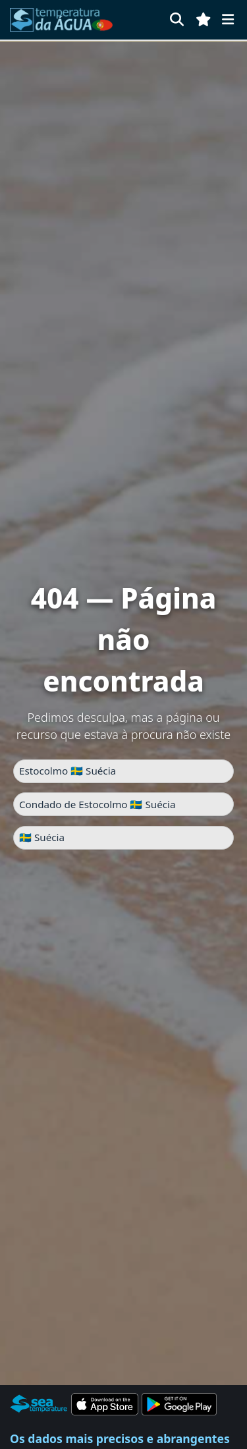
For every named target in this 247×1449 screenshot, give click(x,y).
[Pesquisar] (177, 19)
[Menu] (228, 19)
